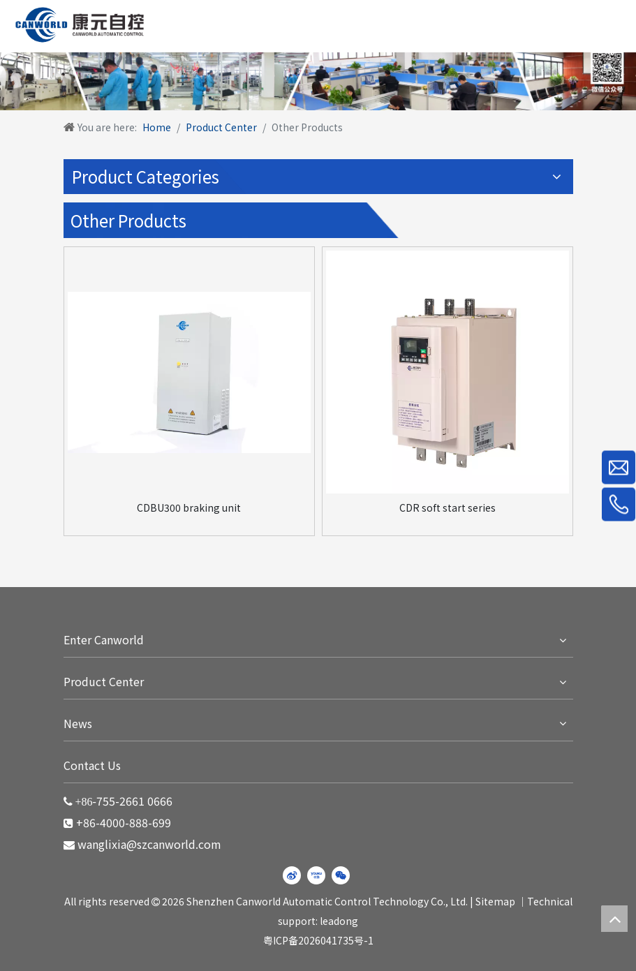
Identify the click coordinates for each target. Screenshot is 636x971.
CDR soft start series (447, 507)
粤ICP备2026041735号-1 (318, 940)
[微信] (341, 875)
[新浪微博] (292, 875)
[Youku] (316, 875)
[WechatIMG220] (318, 77)
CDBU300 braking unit (189, 507)
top (614, 918)
